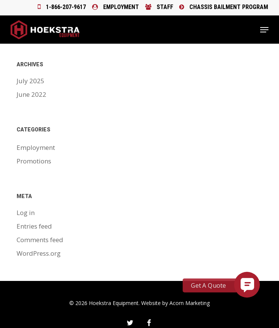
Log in (26, 212)
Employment (115, 7)
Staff (159, 7)
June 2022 (31, 94)
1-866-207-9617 (62, 7)
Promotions (34, 161)
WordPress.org (39, 253)
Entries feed (34, 226)
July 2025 (30, 80)
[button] (264, 30)
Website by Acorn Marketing (175, 303)
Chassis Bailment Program (223, 7)
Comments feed (40, 239)
